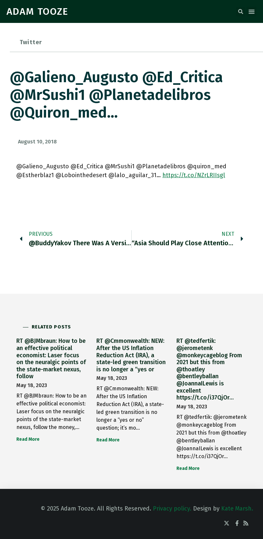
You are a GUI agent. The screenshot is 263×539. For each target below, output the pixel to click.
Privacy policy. (172, 508)
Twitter (31, 42)
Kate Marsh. (237, 508)
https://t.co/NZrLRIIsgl (193, 175)
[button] (240, 11)
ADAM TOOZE (37, 11)
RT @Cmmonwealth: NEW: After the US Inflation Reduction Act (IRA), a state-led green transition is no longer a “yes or (131, 355)
